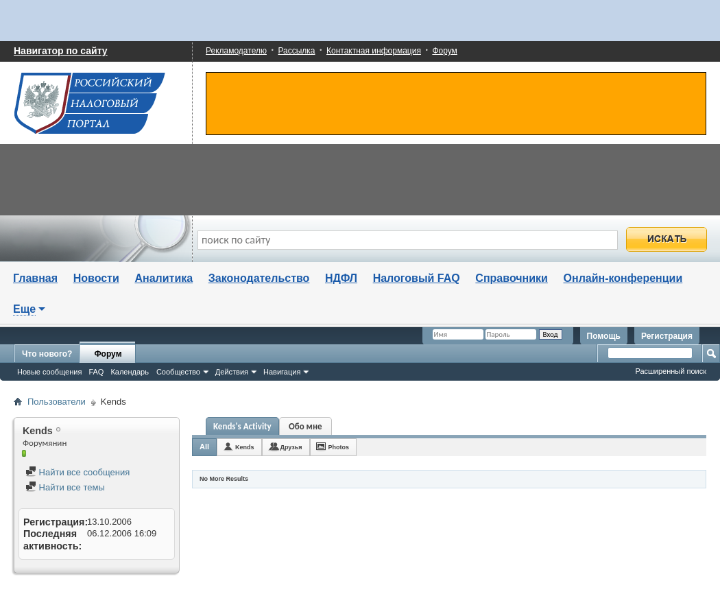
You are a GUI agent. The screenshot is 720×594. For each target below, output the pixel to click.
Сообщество (178, 372)
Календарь (129, 372)
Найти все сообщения (77, 472)
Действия (231, 372)
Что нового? (47, 354)
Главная (35, 278)
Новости (96, 278)
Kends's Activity (242, 426)
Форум (444, 51)
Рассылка (296, 51)
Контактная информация (373, 51)
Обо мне (305, 426)
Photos (339, 447)
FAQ (96, 372)
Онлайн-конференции (623, 278)
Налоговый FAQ (416, 278)
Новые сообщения (49, 372)
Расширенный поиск (670, 371)
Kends (244, 447)
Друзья (291, 447)
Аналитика (163, 278)
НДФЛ (341, 278)
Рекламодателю (236, 51)
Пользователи (56, 401)
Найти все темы (65, 487)
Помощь (604, 336)
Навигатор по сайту (61, 50)
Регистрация (667, 336)
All (204, 446)
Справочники (511, 278)
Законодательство (259, 278)
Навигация (281, 372)
